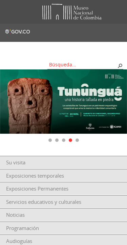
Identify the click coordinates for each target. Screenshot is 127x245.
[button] (120, 65)
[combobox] (83, 64)
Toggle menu (10, 12)
